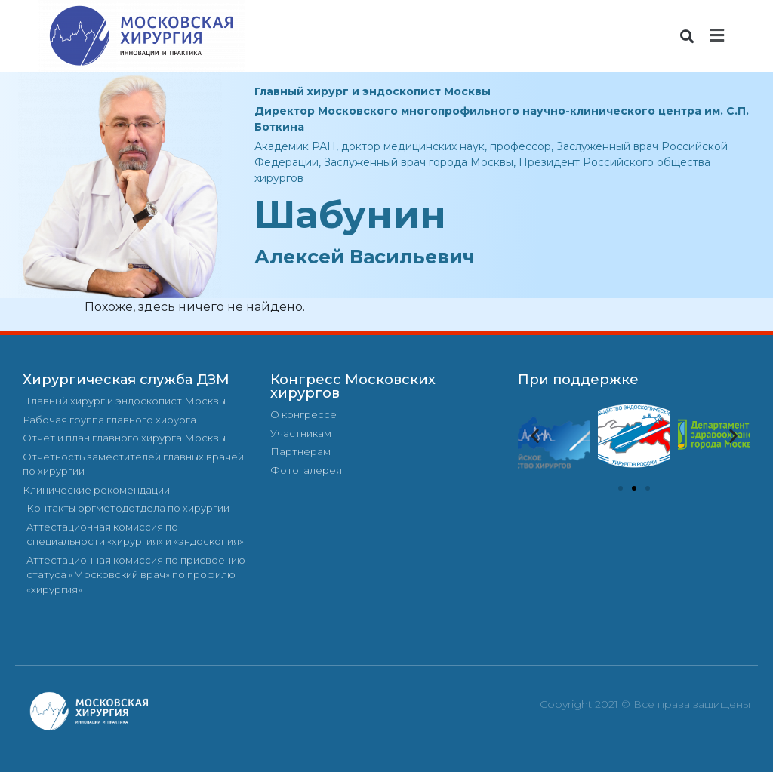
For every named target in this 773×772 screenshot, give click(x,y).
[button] (687, 35)
